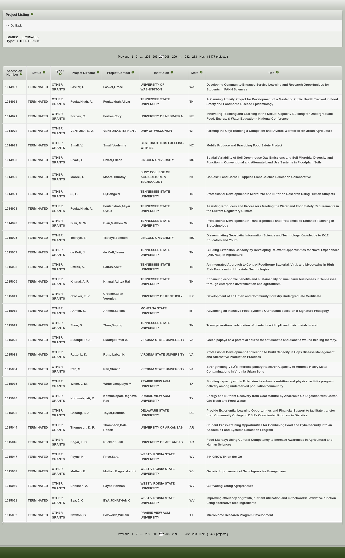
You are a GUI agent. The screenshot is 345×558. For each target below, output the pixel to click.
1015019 (11, 325)
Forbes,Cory (112, 116)
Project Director (84, 73)
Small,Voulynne (114, 145)
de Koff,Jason (113, 252)
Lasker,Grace (113, 87)
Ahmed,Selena (114, 310)
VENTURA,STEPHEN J (120, 131)
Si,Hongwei (111, 194)
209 (174, 56)
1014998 (11, 223)
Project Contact (119, 73)
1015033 (11, 354)
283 (194, 56)
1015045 (11, 442)
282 (187, 56)
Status (37, 73)
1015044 (11, 427)
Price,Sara (111, 456)
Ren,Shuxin (112, 369)
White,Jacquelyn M (117, 383)
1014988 (11, 160)
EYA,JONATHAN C (116, 500)
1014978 (11, 131)
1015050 (11, 486)
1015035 (11, 383)
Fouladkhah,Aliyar (116, 101)
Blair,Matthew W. (115, 223)
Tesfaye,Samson (115, 238)
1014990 (11, 177)
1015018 (11, 310)
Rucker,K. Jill (113, 442)
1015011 (11, 296)
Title (271, 73)
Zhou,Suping (112, 325)
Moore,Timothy (114, 177)
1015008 (11, 267)
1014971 (11, 116)
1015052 (11, 515)
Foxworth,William (116, 515)
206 (155, 56)
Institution (162, 73)
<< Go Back (14, 25)
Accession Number (14, 73)
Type (59, 71)
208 (167, 56)
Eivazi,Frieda (112, 160)
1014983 (11, 145)
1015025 (11, 340)
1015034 (11, 369)
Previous (123, 56)
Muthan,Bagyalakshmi (119, 471)
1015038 (11, 413)
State (195, 73)
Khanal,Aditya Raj (116, 281)
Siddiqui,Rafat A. (115, 340)
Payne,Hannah (114, 486)
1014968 (11, 101)
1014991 (11, 194)
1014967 (11, 87)
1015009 (11, 281)
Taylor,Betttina (114, 413)
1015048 (11, 471)
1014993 (11, 208)
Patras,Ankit (112, 267)
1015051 (11, 500)
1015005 (11, 238)
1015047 (11, 456)
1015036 (11, 398)
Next (202, 56)
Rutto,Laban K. (114, 354)
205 (147, 56)
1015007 (11, 252)
